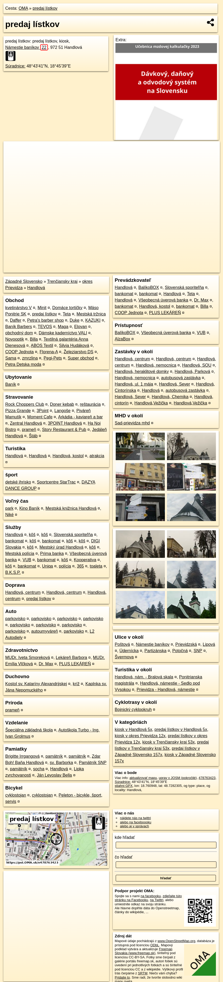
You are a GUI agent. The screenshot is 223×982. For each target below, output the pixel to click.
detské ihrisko (18, 482)
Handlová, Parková (192, 371)
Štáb (33, 436)
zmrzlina (30, 358)
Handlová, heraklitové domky (142, 371)
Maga (63, 326)
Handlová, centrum (22, 592)
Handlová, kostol (68, 456)
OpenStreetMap (130, 268)
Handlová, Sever (174, 384)
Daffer (15, 320)
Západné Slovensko (23, 281)
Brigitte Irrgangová (22, 756)
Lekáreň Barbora (71, 657)
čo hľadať (124, 857)
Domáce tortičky (67, 307)
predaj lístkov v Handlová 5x (181, 729)
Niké (9, 514)
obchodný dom (19, 333)
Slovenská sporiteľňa (73, 534)
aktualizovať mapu (143, 778)
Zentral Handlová (26, 423)
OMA (23, 8)
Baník (10, 384)
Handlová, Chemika (170, 396)
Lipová (209, 644)
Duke (74, 320)
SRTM (143, 973)
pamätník (54, 756)
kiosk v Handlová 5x (133, 729)
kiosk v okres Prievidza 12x (140, 736)
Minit (42, 307)
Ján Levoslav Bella (54, 775)
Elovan (80, 326)
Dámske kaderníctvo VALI (63, 333)
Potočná (180, 650)
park (9, 508)
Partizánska (155, 650)
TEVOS (45, 326)
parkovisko (15, 618)
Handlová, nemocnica (156, 365)
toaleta (96, 566)
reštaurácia (90, 404)
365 (80, 566)
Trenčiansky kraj (62, 281)
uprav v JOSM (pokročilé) (178, 778)
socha (38, 769)
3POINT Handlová (65, 423)
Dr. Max (46, 664)
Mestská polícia (19, 553)
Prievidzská (186, 644)
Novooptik (14, 339)
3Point (42, 410)
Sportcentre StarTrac (56, 482)
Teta (67, 314)
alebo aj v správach (134, 826)
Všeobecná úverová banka (163, 300)
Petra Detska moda (23, 364)
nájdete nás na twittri (135, 818)
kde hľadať (125, 837)
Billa (34, 339)
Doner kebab (62, 404)
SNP (198, 650)
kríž (76, 684)
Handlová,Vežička (151, 403)
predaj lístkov (45, 8)
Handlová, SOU (196, 365)
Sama (10, 358)
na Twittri (156, 900)
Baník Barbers (18, 326)
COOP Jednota (19, 352)
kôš (32, 534)
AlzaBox (122, 339)
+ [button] (12, 150)
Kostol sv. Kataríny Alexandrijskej (36, 684)
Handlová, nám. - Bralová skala (144, 677)
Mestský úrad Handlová (61, 547)
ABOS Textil (42, 345)
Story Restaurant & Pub (64, 429)
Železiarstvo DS (78, 352)
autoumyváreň (44, 631)
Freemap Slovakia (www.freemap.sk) (143, 951)
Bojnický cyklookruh (133, 709)
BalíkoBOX (148, 287)
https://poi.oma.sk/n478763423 (196, 268)
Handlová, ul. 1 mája (134, 384)
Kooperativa (85, 560)
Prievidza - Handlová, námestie (165, 689)
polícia (65, 566)
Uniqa (47, 566)
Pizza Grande (18, 410)
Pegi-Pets (53, 358)
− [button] (12, 158)
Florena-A (48, 352)
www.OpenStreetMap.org (176, 941)
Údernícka (129, 650)
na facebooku (151, 896)
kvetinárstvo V (18, 307)
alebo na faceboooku (135, 822)
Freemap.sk (157, 268)
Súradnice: (15, 66)
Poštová (122, 644)
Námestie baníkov (26, 47)
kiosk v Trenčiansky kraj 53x (168, 742)
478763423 (207, 778)
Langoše (62, 410)
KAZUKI (92, 320)
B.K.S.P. (13, 572)
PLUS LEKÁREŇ (75, 664)
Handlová (36, 287)
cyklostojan (15, 795)
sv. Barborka (61, 762)
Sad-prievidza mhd (132, 423)
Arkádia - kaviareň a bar (80, 417)
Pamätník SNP (93, 762)
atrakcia (96, 456)
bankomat (14, 541)
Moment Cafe (40, 417)
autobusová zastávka (180, 378)
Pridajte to (122, 977)
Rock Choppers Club (24, 404)
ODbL (154, 945)
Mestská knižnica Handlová (71, 508)
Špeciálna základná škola (29, 730)
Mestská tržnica (91, 314)
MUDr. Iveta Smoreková (27, 657)
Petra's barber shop (45, 320)
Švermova (124, 657)
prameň (29, 429)
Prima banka (52, 553)
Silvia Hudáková (74, 345)
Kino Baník (29, 508)
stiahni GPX (124, 786)
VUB (27, 560)
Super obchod (81, 358)
